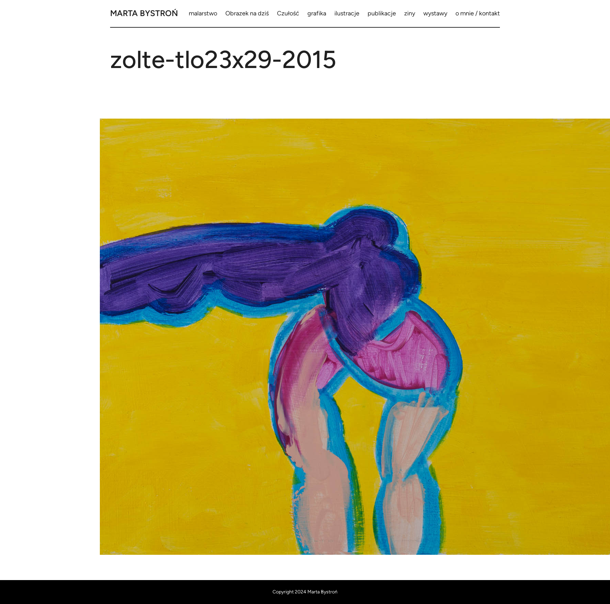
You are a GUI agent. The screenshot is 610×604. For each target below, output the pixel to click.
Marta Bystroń (144, 13)
